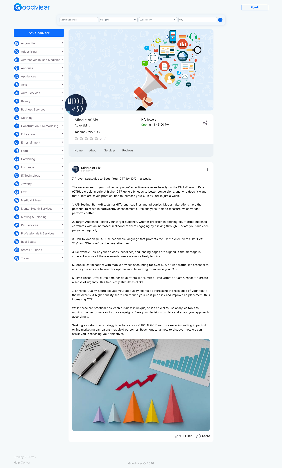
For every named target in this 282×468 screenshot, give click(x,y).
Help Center (22, 462)
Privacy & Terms (25, 457)
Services (110, 150)
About (93, 150)
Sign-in (255, 7)
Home (78, 150)
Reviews (127, 150)
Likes (183, 436)
